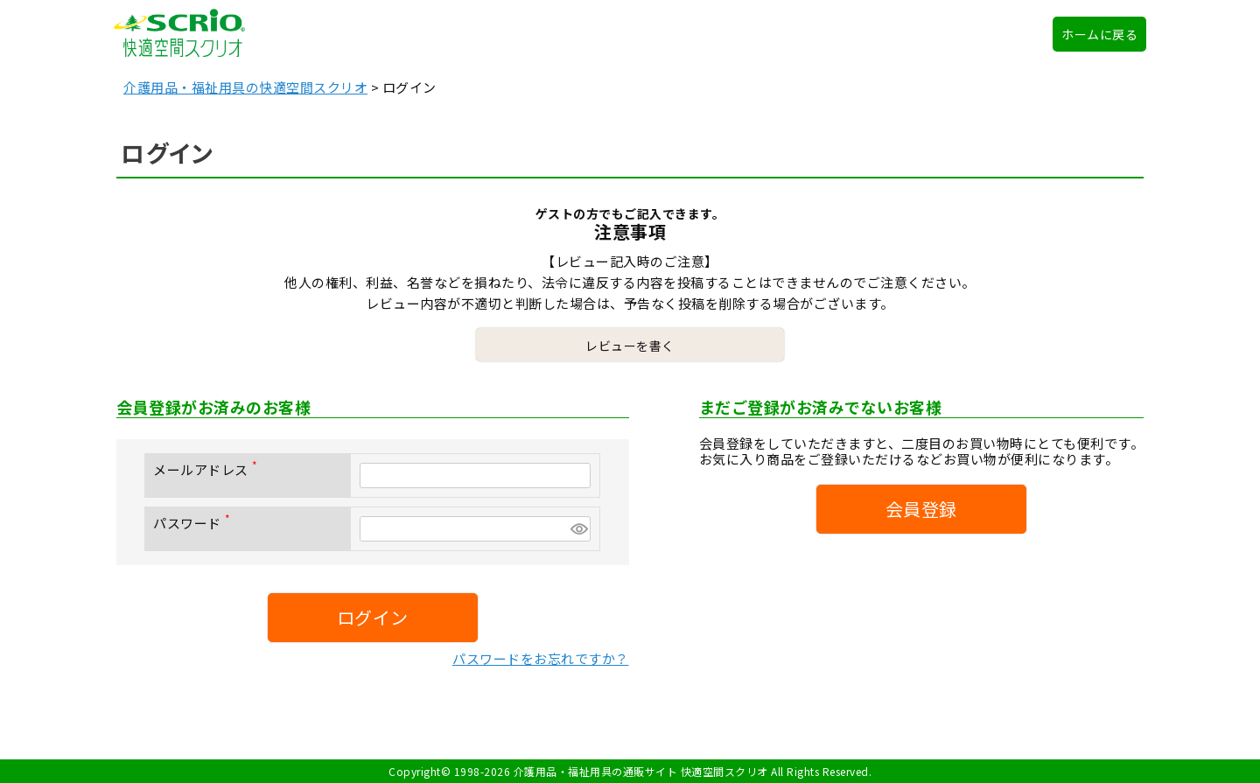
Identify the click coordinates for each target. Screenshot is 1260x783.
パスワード (195, 523)
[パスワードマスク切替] (578, 529)
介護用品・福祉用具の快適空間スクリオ (245, 87)
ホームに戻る (1099, 34)
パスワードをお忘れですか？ (540, 658)
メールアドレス (208, 469)
